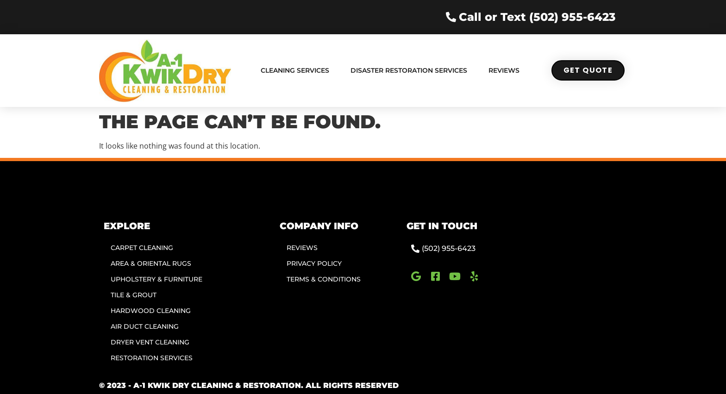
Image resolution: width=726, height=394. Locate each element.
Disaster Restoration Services (408, 70)
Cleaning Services (295, 70)
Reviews (503, 70)
